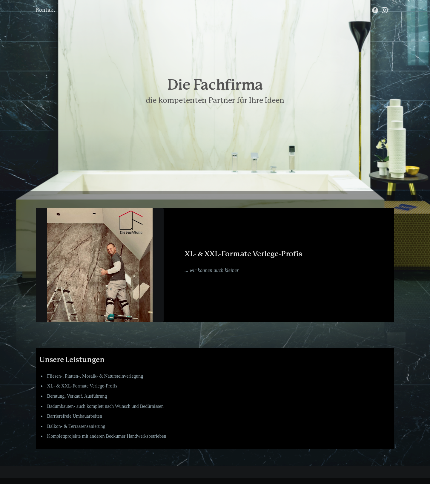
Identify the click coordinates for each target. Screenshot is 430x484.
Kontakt (45, 10)
